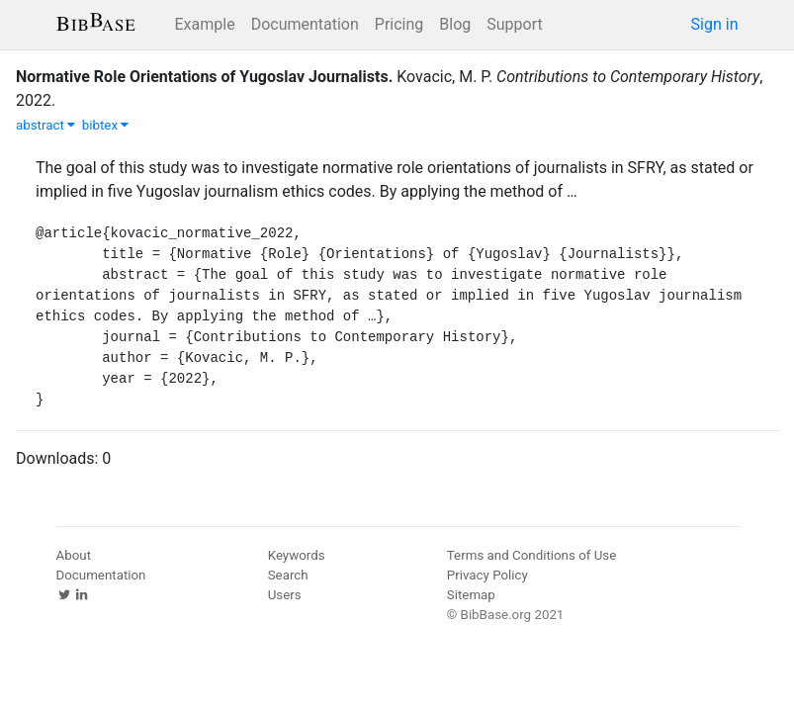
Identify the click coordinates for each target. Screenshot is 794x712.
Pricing (399, 24)
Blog (455, 24)
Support (514, 24)
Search (288, 575)
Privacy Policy (487, 575)
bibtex (106, 125)
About (74, 555)
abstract (45, 125)
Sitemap (471, 594)
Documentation (305, 24)
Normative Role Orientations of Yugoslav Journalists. (204, 76)
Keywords (296, 555)
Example (205, 24)
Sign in (715, 24)
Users (285, 594)
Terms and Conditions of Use (531, 555)
